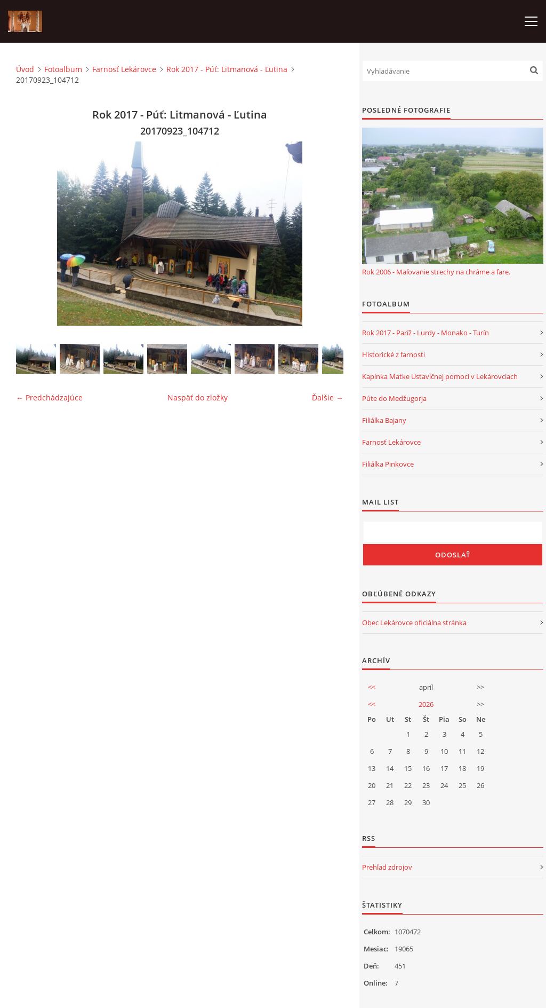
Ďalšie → (327, 397)
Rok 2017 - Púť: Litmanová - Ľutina (226, 69)
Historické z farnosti (393, 354)
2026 (426, 704)
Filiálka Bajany (384, 420)
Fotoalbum (63, 69)
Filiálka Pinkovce (388, 464)
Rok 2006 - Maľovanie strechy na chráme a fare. (436, 272)
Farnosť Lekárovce (124, 69)
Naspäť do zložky (197, 397)
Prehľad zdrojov (387, 867)
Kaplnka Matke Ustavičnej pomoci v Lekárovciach (440, 376)
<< (371, 687)
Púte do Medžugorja (394, 398)
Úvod (25, 69)
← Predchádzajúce (49, 397)
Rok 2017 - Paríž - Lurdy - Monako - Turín (425, 332)
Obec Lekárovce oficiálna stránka (414, 622)
